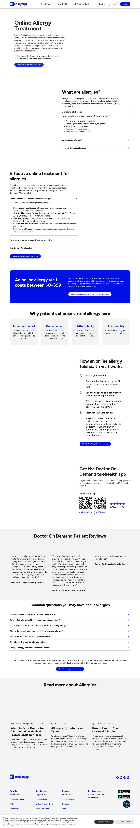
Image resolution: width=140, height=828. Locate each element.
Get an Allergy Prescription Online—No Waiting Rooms (90, 294)
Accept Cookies (125, 821)
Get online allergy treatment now (70, 669)
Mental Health (62, 4)
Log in (114, 4)
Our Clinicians (68, 800)
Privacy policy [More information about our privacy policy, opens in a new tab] (10, 826)
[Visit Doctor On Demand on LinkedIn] (121, 778)
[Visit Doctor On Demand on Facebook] (117, 778)
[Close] (136, 821)
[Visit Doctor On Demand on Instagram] (128, 778)
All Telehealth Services (82, 4)
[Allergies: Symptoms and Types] (70, 721)
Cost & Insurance (17, 800)
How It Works (15, 795)
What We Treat (42, 809)
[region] (70, 821)
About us (66, 795)
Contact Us (14, 809)
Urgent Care (45, 4)
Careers (65, 804)
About (100, 4)
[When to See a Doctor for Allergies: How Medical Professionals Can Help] (29, 721)
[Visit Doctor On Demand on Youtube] (124, 778)
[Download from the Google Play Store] (100, 506)
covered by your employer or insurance (102, 281)
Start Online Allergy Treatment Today (25, 256)
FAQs (12, 804)
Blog (64, 809)
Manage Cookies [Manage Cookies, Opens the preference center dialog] (104, 821)
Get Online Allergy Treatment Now (29, 65)
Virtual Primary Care (44, 804)
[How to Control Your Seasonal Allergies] (110, 722)
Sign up (125, 4)
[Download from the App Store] (85, 506)
